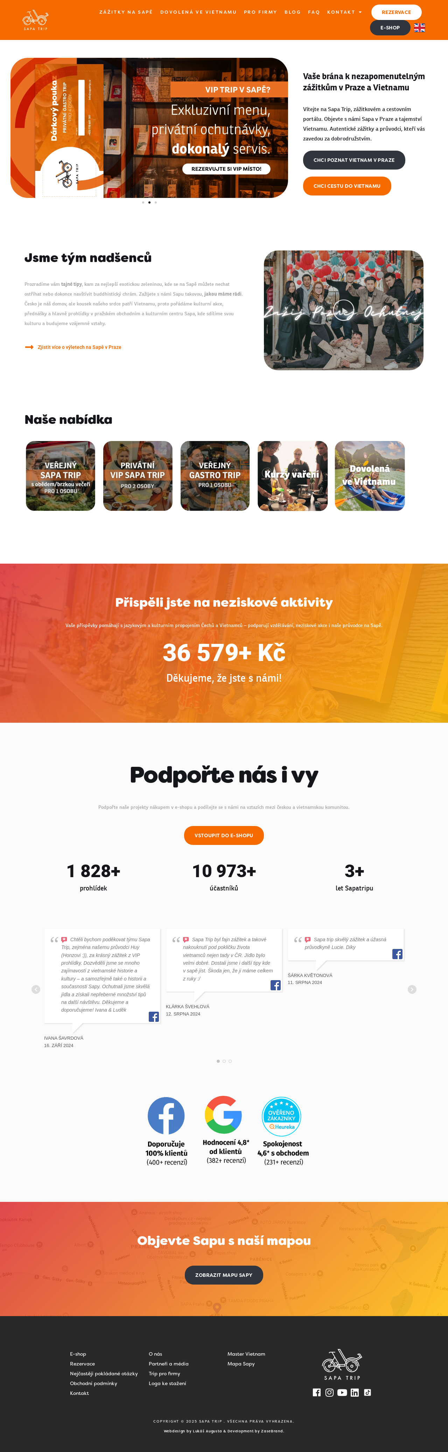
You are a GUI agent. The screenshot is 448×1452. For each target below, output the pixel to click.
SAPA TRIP (211, 1421)
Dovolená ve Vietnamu (198, 12)
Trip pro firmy (164, 1373)
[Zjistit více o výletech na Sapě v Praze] (29, 347)
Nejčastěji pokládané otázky (104, 1373)
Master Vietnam (246, 1354)
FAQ (314, 12)
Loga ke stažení (167, 1383)
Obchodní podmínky (93, 1383)
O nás (155, 1354)
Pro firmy (261, 12)
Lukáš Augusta (207, 1431)
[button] (143, 202)
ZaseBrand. (272, 1431)
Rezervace (82, 1364)
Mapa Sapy (241, 1364)
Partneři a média (169, 1364)
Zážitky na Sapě (126, 12)
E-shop (78, 1354)
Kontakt (345, 12)
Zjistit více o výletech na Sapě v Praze (79, 347)
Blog (293, 12)
